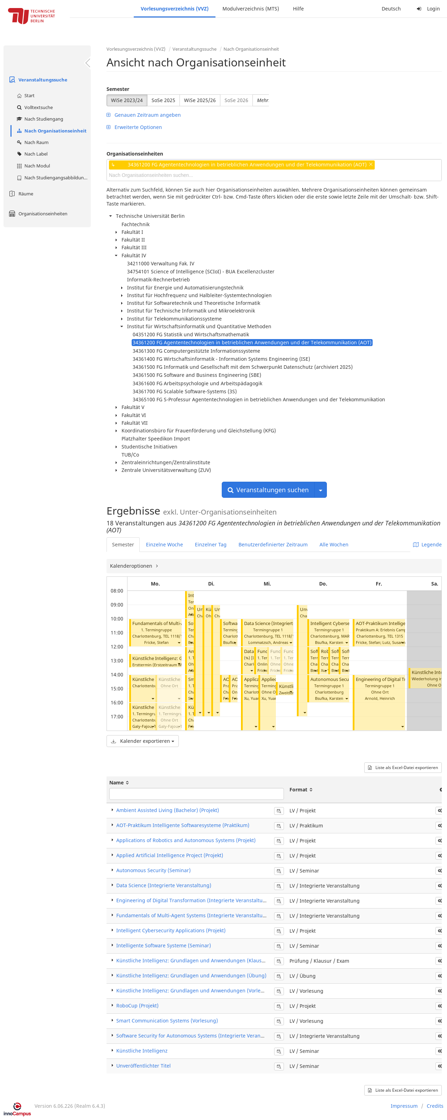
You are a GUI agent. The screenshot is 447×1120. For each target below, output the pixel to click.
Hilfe (298, 8)
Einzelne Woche (164, 544)
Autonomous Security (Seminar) (344, 679)
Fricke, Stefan (156, 642)
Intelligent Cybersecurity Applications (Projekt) (171, 930)
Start (25, 95)
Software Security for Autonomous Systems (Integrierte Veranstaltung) (199, 1035)
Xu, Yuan (252, 698)
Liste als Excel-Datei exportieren (403, 767)
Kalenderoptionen (132, 565)
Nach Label (31, 154)
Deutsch (391, 8)
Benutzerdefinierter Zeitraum (273, 544)
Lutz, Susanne (395, 642)
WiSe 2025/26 (200, 100)
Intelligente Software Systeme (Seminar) (163, 945)
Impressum (404, 1106)
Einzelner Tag (211, 544)
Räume (20, 194)
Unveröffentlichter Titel (143, 1065)
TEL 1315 (395, 636)
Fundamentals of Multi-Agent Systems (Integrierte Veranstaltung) (193, 915)
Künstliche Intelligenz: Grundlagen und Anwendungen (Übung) (191, 975)
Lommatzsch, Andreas (268, 642)
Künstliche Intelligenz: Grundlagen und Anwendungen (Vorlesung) (195, 990)
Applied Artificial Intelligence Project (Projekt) (169, 855)
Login (427, 8)
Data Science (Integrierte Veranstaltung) (286, 623)
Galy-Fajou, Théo (147, 726)
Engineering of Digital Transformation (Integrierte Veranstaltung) (193, 900)
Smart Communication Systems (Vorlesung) (167, 1020)
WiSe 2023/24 (127, 100)
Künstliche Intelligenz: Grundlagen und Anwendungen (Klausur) (192, 960)
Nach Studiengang (39, 119)
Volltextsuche (34, 107)
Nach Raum (32, 142)
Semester (118, 89)
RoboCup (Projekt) (137, 1005)
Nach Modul (32, 166)
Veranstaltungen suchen (268, 490)
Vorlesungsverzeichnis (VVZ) (174, 8)
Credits (435, 1106)
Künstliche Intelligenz (142, 1050)
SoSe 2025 (163, 100)
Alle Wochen (334, 544)
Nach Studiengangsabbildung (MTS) (53, 177)
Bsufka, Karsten (237, 642)
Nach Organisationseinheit (51, 131)
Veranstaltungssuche (37, 80)
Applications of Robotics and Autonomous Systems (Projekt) (186, 840)
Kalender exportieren (142, 741)
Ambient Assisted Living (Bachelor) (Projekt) (167, 810)
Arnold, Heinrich (380, 698)
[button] (179, 642)
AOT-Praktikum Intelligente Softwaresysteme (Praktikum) (182, 825)
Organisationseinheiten (37, 213)
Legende (427, 544)
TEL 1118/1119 (176, 636)
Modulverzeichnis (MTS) (250, 8)
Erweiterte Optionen (134, 127)
